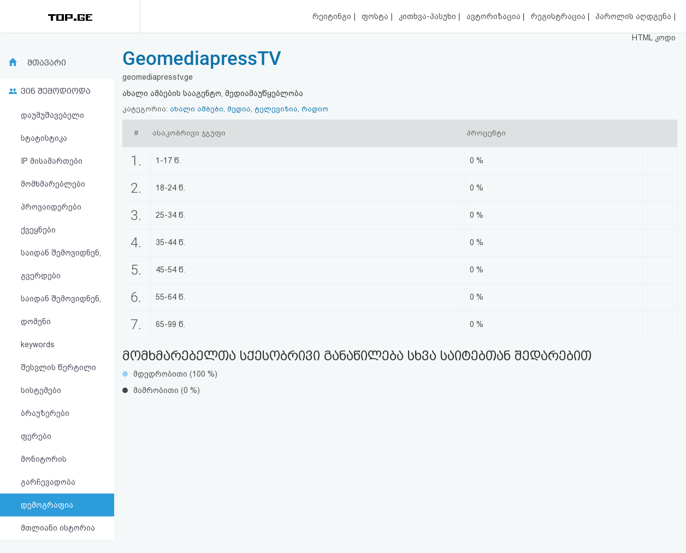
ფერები (36, 436)
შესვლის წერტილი (58, 367)
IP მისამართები (51, 161)
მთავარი (46, 63)
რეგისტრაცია (559, 16)
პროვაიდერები (51, 207)
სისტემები (41, 390)
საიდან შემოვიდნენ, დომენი (61, 310)
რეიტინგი (332, 16)
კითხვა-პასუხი (428, 16)
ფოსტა (376, 16)
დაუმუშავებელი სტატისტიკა (52, 126)
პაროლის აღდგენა (634, 16)
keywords (38, 344)
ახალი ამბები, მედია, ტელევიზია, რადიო (249, 109)
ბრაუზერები (45, 413)
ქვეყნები (38, 229)
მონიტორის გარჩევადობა (48, 470)
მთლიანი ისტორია (58, 528)
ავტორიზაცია (494, 16)
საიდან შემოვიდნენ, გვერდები (61, 264)
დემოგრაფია (47, 505)
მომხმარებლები (53, 184)
